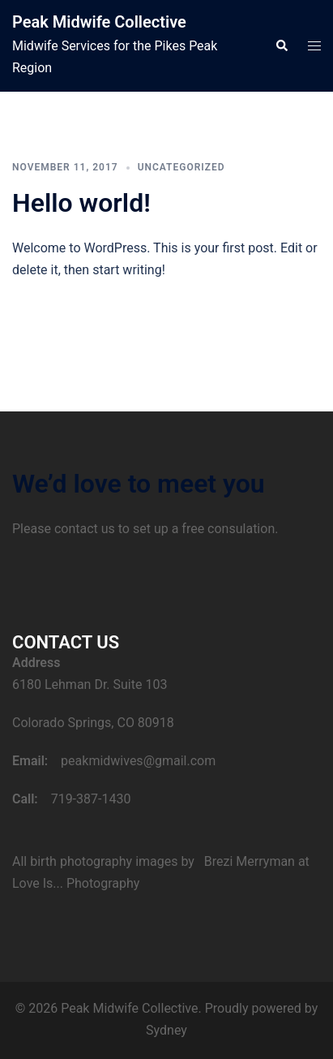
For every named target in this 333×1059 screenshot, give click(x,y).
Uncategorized (181, 167)
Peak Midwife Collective (99, 22)
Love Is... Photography (75, 883)
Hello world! (81, 202)
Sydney (166, 1030)
